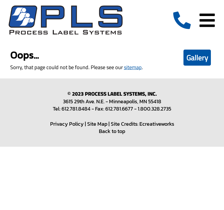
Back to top (112, 131)
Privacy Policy (67, 124)
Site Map (97, 124)
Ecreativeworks (156, 124)
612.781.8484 (76, 109)
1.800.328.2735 (154, 109)
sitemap (133, 67)
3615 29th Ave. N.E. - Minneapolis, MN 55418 (112, 101)
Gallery (197, 57)
